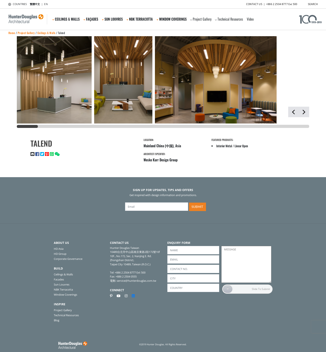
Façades (90, 19)
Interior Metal (224, 146)
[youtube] (120, 296)
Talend (61, 33)
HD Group (60, 254)
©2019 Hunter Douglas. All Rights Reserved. (163, 344)
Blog (56, 320)
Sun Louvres (112, 19)
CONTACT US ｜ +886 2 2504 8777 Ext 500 (268, 3)
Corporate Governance (68, 259)
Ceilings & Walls (66, 19)
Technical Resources (229, 19)
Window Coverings (172, 19)
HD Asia (58, 249)
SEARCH (309, 3)
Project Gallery (200, 19)
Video (250, 19)
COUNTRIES (17, 4)
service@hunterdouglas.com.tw (136, 281)
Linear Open (241, 146)
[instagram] (128, 296)
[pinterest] (113, 296)
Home (11, 33)
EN (46, 4)
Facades (59, 279)
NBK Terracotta (140, 19)
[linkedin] (133, 296)
